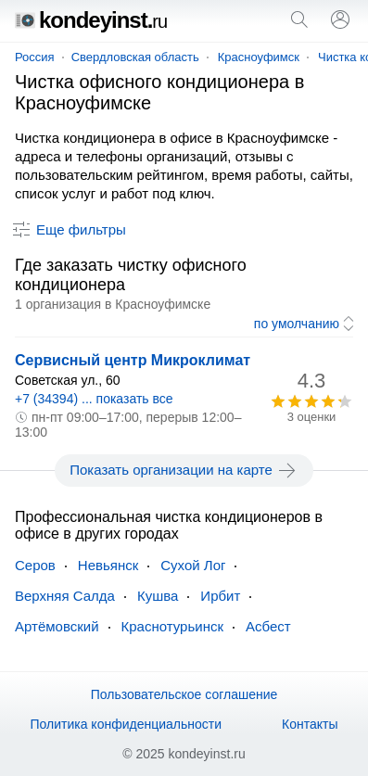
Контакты (309, 724)
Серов (35, 565)
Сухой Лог (192, 565)
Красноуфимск (258, 57)
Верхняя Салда (65, 596)
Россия (35, 57)
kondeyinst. (91, 19)
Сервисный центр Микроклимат (132, 360)
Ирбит (220, 596)
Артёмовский (57, 626)
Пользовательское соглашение (184, 694)
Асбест (268, 626)
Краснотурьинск (172, 626)
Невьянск (108, 565)
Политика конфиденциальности (126, 724)
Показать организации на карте (184, 470)
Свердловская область (135, 57)
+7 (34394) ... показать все (94, 398)
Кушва (157, 596)
